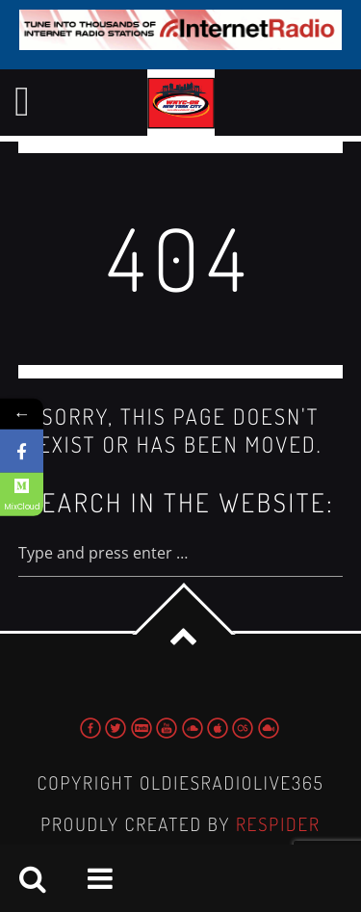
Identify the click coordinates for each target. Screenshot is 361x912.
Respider (278, 824)
